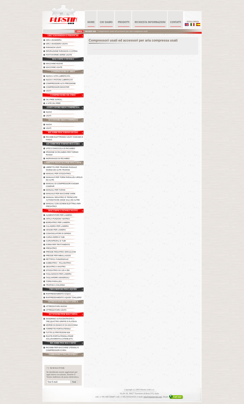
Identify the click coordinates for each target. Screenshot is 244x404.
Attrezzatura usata (56, 310)
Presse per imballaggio (58, 256)
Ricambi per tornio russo (63, 132)
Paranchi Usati (53, 47)
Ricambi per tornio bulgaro (63, 144)
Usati (48, 91)
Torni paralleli (54, 281)
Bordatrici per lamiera (58, 222)
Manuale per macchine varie (60, 194)
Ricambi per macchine (63, 343)
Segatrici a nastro (55, 267)
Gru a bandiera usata (57, 44)
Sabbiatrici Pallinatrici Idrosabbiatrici (63, 355)
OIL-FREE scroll (54, 100)
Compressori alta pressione (61, 83)
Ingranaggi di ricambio (58, 158)
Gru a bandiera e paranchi (63, 35)
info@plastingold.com (152, 397)
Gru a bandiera (54, 40)
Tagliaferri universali (57, 278)
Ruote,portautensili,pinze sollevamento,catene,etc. (59, 337)
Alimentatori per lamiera (59, 215)
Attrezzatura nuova (56, 306)
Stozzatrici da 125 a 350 (57, 270)
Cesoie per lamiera (56, 230)
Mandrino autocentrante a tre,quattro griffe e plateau (61, 320)
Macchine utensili (63, 59)
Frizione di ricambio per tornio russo (62, 153)
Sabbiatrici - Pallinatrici (58, 263)
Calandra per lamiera (57, 226)
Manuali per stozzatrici (58, 174)
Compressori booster (57, 87)
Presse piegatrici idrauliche (61, 252)
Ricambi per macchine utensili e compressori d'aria (62, 349)
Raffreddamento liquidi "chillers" (64, 297)
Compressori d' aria (63, 71)
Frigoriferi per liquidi (63, 289)
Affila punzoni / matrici (58, 219)
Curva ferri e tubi (55, 237)
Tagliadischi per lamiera (59, 274)
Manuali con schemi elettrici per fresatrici (63, 205)
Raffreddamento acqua (58, 294)
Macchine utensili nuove (63, 210)
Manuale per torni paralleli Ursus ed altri (64, 178)
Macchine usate (54, 67)
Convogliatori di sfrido (58, 233)
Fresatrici (51, 248)
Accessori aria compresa (63, 120)
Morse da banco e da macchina (62, 325)
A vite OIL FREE (53, 103)
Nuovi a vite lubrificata (58, 76)
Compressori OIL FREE (63, 95)
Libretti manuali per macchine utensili (63, 164)
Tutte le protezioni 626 (58, 332)
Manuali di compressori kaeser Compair (62, 185)
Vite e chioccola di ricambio (60, 148)
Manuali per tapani (55, 190)
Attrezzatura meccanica (63, 302)
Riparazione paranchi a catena (62, 51)
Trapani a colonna (55, 285)
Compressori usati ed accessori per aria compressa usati (123, 31)
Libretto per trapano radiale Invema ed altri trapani (61, 168)
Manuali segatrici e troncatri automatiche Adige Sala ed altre (63, 198)
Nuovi (49, 112)
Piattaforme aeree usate (59, 55)
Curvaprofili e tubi (56, 241)
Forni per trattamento (58, 245)
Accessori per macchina (63, 314)
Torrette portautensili (58, 329)
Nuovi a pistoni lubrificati (59, 80)
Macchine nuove (54, 64)
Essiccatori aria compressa (63, 107)
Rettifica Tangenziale (57, 259)
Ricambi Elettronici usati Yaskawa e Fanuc (64, 138)
